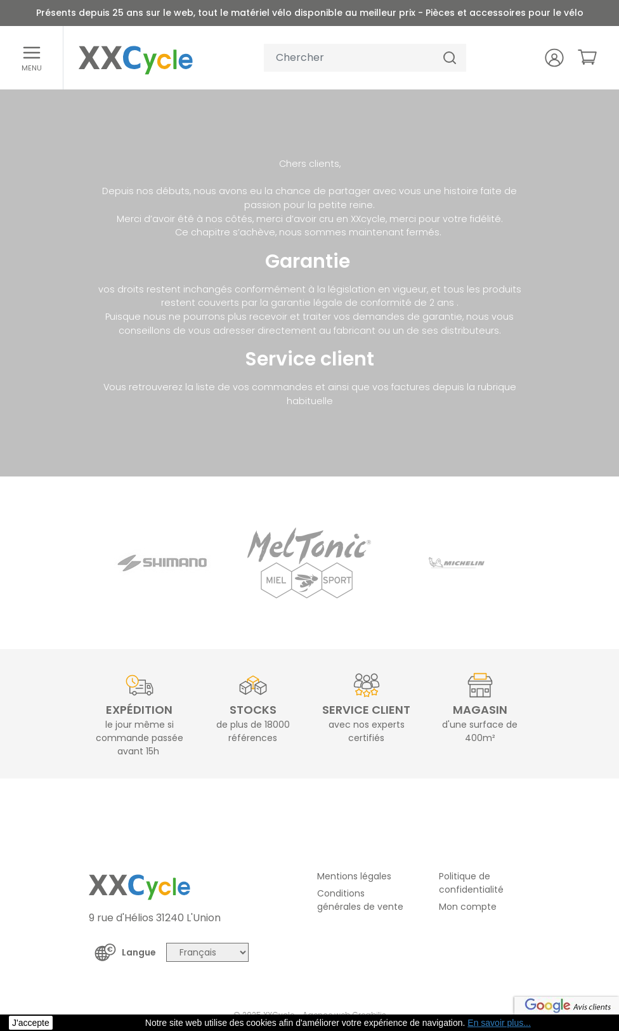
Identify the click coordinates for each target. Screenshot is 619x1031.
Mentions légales (354, 876)
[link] (587, 57)
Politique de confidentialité (471, 883)
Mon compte (468, 906)
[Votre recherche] (349, 58)
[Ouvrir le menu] (31, 57)
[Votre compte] (554, 57)
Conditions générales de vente (360, 900)
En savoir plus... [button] (499, 1023)
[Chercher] (449, 58)
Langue (139, 952)
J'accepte (30, 1023)
